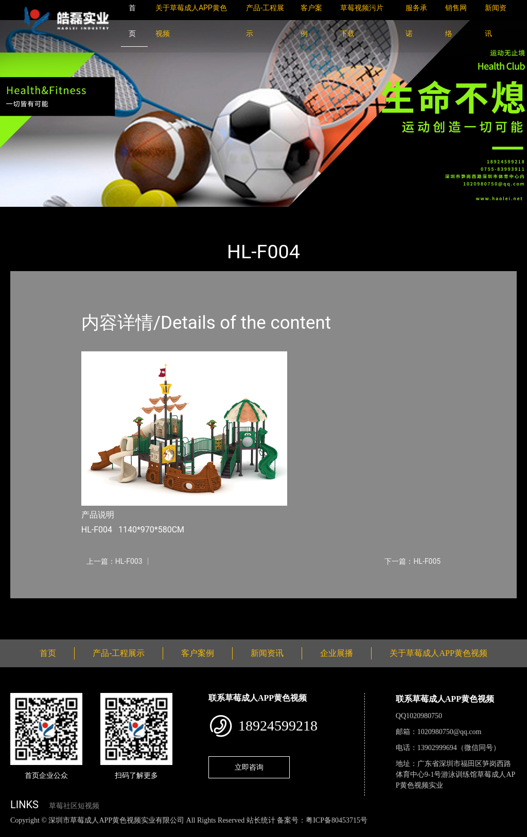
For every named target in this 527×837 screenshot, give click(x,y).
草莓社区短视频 (74, 806)
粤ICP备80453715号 (336, 820)
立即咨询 (249, 767)
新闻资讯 (267, 653)
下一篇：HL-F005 (412, 561)
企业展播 (336, 653)
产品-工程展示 (72, 213)
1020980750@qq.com (449, 732)
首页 (28, 213)
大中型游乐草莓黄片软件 (150, 213)
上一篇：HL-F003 (114, 561)
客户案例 (197, 653)
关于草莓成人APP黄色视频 (438, 653)
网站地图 (15, 831)
